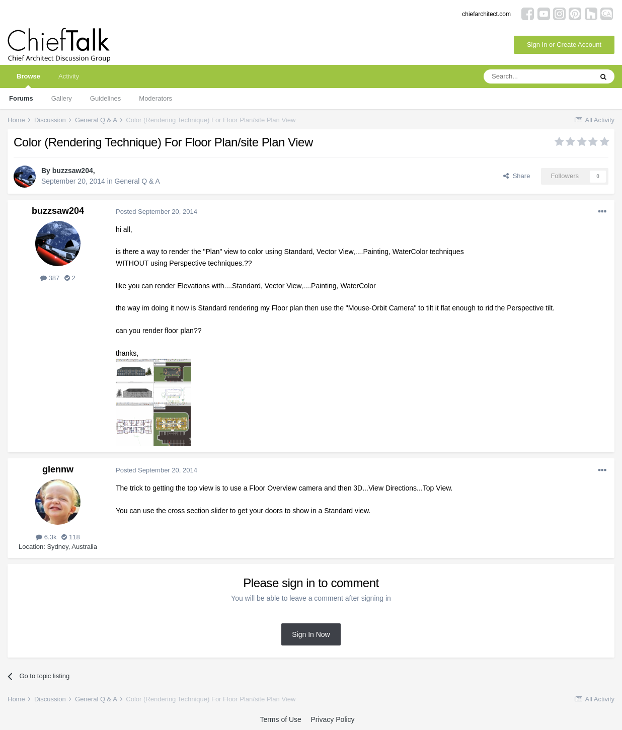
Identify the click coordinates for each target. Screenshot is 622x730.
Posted (156, 211)
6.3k (46, 537)
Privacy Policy (332, 719)
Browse (28, 80)
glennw (57, 469)
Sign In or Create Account (564, 44)
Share (516, 176)
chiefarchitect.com (486, 14)
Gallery (61, 98)
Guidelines (105, 98)
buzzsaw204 (72, 171)
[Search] (538, 76)
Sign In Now (311, 634)
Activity (68, 76)
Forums (21, 98)
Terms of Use (280, 719)
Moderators (155, 98)
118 (70, 537)
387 (49, 278)
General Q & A (137, 181)
